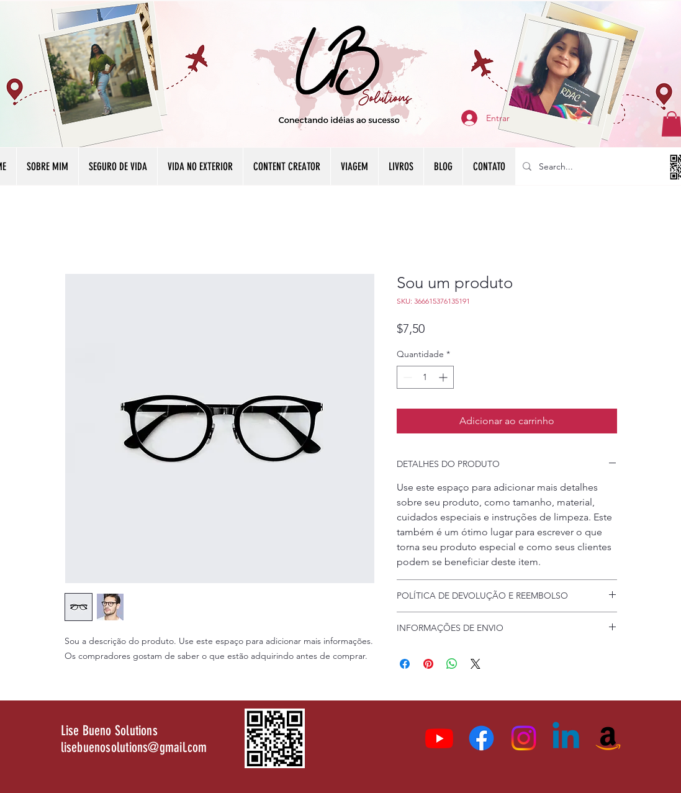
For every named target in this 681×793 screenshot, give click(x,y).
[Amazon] (608, 738)
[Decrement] (406, 377)
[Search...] (608, 166)
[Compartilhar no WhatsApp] (451, 663)
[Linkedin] (565, 738)
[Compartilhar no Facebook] (404, 663)
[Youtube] (439, 738)
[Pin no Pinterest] (428, 663)
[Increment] (444, 377)
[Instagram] (523, 738)
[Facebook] (481, 738)
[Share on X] (475, 663)
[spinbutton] (425, 377)
